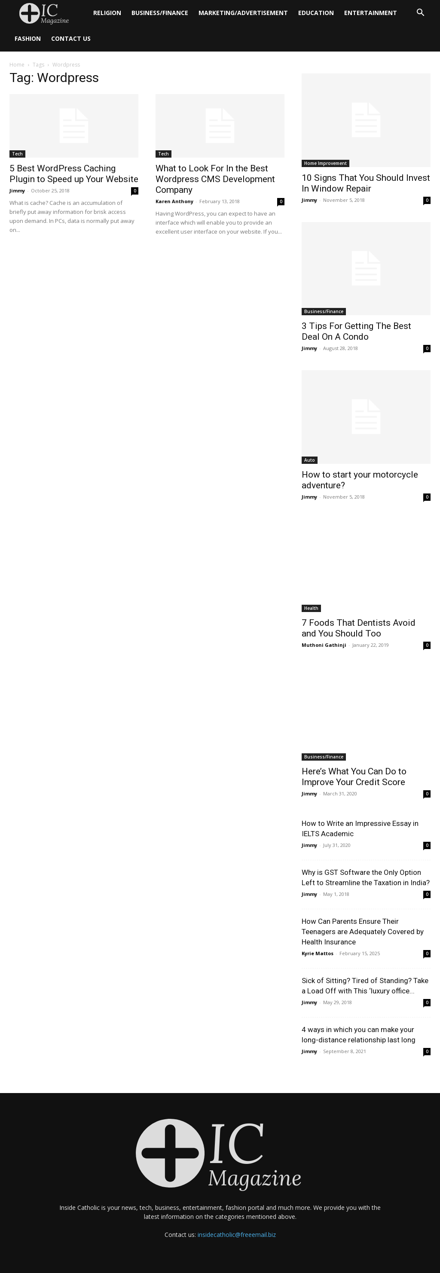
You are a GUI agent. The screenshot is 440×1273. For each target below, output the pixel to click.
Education (316, 13)
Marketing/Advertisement (243, 13)
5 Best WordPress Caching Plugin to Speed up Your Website (73, 173)
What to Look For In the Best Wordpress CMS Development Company (215, 179)
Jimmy (17, 190)
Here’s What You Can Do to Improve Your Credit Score (354, 776)
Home (16, 64)
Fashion (28, 38)
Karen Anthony (174, 201)
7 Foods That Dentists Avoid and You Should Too (359, 628)
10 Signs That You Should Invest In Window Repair (366, 183)
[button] (420, 13)
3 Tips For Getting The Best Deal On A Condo (356, 331)
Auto (309, 460)
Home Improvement (325, 163)
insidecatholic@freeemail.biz (237, 1234)
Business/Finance (159, 13)
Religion (107, 13)
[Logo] (48, 13)
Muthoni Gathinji (324, 645)
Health (311, 608)
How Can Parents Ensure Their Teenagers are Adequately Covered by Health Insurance (363, 931)
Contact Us (71, 38)
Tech (17, 154)
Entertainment (370, 13)
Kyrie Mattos (317, 953)
